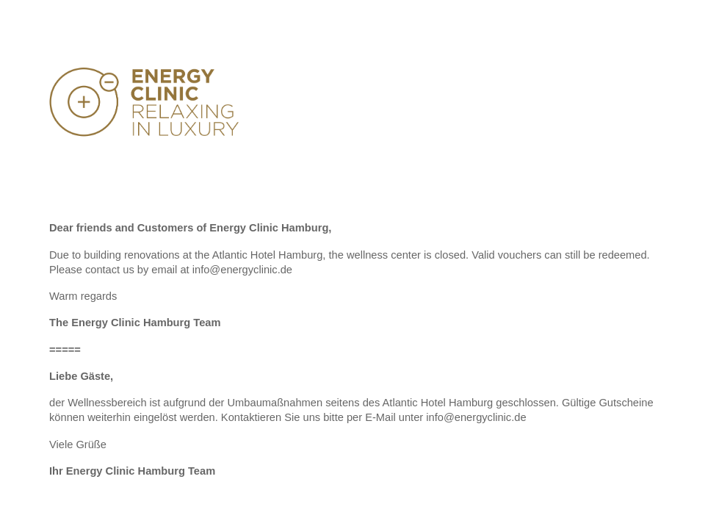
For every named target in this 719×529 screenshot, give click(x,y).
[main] (359, 356)
